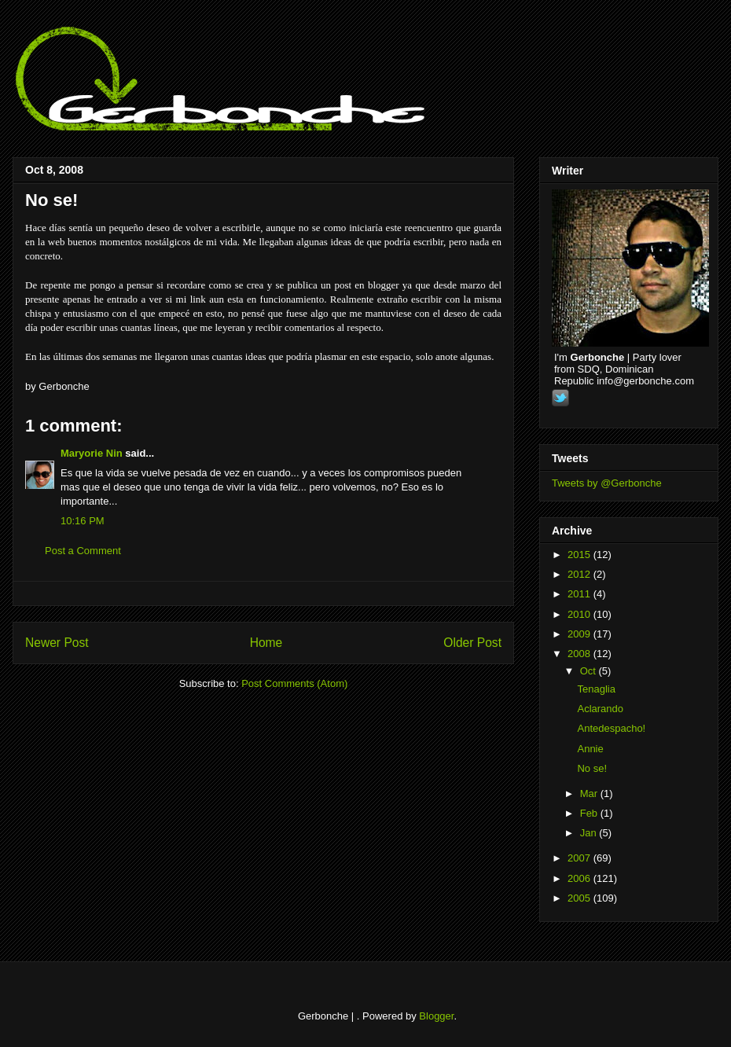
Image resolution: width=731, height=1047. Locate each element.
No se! (51, 200)
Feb (590, 813)
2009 (580, 634)
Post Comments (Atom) (294, 683)
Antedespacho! (611, 728)
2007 (580, 858)
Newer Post (57, 642)
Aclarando (600, 709)
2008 (580, 653)
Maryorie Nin (92, 453)
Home (266, 642)
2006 (580, 878)
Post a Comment (83, 551)
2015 (580, 554)
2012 (580, 574)
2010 (580, 614)
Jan (590, 833)
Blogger (436, 1016)
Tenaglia (596, 689)
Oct (589, 671)
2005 (580, 898)
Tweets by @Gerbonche (607, 483)
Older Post (472, 642)
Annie (590, 749)
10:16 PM (83, 521)
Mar (590, 793)
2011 (580, 594)
